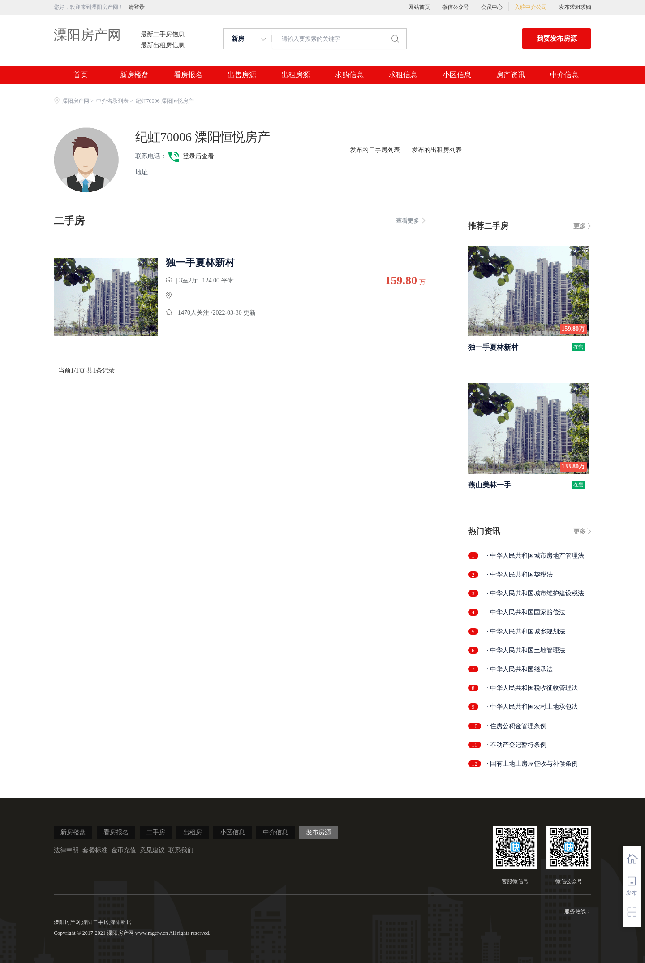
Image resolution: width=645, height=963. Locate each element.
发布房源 (318, 832)
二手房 (155, 832)
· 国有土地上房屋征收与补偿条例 (532, 763)
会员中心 (492, 7)
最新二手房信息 (163, 34)
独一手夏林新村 (200, 263)
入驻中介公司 (531, 7)
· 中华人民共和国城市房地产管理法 (535, 555)
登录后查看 (198, 156)
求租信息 (403, 75)
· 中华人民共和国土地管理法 (526, 650)
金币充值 (123, 850)
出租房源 (295, 75)
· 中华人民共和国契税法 (520, 574)
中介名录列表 (112, 101)
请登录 (137, 7)
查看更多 (411, 220)
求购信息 (349, 75)
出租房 (192, 832)
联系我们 (181, 850)
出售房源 (242, 75)
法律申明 (66, 850)
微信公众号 (455, 7)
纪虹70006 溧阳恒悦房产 (202, 137)
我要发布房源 (557, 38)
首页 (81, 75)
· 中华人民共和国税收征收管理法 (532, 688)
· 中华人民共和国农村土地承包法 (532, 706)
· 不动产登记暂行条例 (516, 745)
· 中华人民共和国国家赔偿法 (526, 612)
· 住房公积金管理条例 (516, 726)
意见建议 (152, 850)
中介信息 (564, 75)
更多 (579, 226)
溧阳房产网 (87, 34)
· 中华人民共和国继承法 (520, 669)
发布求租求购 (575, 7)
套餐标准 (95, 850)
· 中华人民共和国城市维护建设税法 (535, 593)
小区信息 (457, 75)
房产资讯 (511, 75)
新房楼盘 (134, 75)
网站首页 (419, 7)
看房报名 (188, 75)
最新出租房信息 (163, 45)
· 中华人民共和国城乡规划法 (526, 631)
